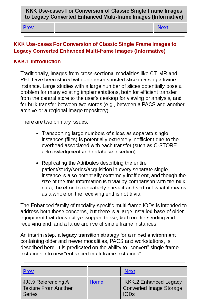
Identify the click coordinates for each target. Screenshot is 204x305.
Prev (28, 27)
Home (96, 282)
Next (163, 27)
